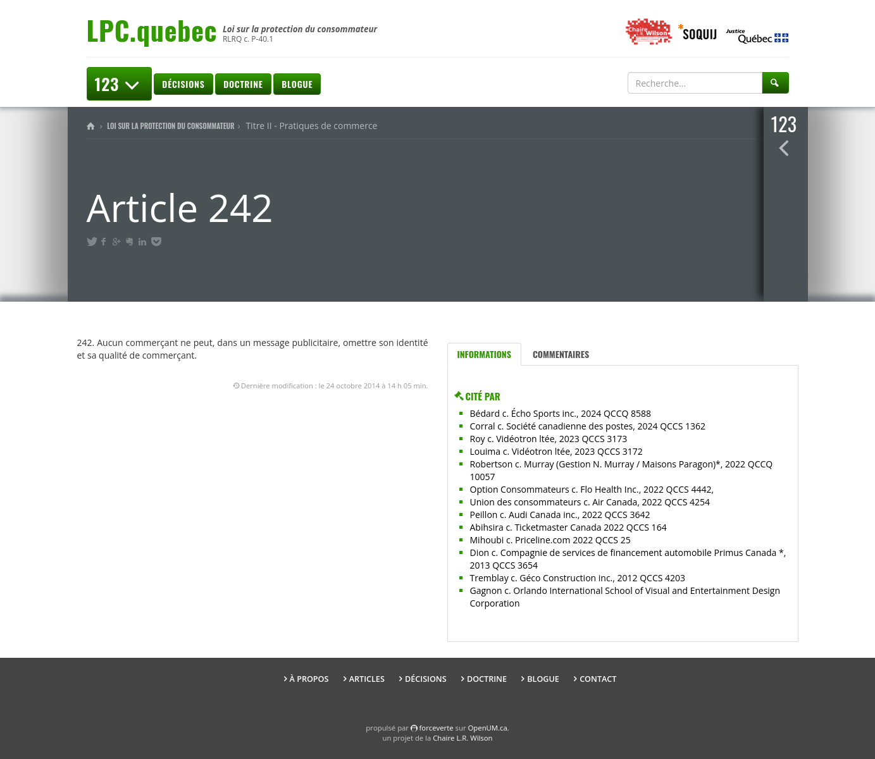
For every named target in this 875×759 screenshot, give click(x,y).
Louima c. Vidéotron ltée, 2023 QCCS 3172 (556, 451)
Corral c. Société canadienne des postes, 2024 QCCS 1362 (588, 426)
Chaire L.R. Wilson (462, 738)
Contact (598, 679)
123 (119, 83)
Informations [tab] (484, 354)
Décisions (183, 83)
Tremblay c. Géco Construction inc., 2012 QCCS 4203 (578, 578)
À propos (309, 679)
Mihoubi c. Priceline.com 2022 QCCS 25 (550, 540)
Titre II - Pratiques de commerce (311, 126)
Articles (367, 679)
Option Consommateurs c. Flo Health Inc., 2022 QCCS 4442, (592, 489)
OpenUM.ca (487, 727)
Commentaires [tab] (561, 354)
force (436, 727)
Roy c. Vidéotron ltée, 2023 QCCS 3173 (549, 439)
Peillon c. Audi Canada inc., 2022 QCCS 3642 (560, 515)
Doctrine (243, 83)
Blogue (297, 83)
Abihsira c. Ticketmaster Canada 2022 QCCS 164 (568, 527)
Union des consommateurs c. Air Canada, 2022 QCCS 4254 (590, 502)
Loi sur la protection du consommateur (170, 126)
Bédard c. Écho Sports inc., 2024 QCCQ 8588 (561, 413)
